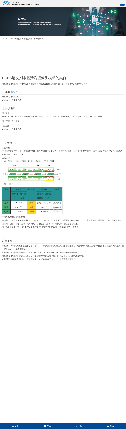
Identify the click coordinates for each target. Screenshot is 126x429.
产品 (47, 426)
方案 (78, 426)
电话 (110, 426)
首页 (7, 39)
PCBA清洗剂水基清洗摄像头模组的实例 (27, 39)
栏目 (15, 426)
